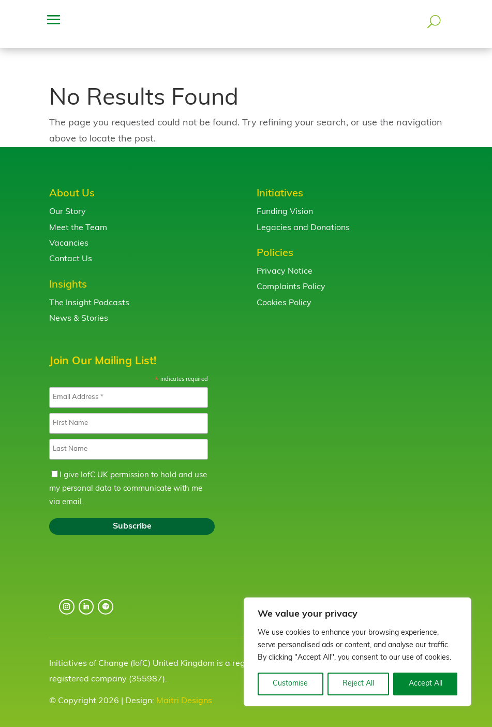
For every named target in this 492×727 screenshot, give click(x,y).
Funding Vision (285, 203)
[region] (357, 651)
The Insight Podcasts (89, 295)
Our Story (67, 203)
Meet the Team (78, 220)
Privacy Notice (284, 263)
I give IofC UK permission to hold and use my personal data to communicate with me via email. (128, 480)
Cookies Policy (284, 295)
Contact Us (70, 251)
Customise (290, 684)
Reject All (358, 684)
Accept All (425, 684)
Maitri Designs (184, 693)
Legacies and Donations (303, 220)
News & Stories (78, 310)
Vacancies (68, 235)
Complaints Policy (291, 279)
